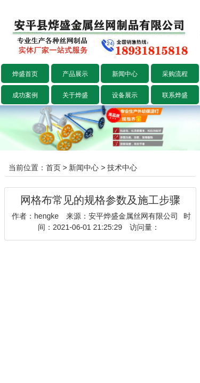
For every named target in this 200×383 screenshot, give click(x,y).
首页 (53, 167)
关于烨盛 (75, 95)
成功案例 (25, 95)
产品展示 (75, 74)
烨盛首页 (25, 74)
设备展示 (125, 95)
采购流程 (175, 74)
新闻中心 (125, 74)
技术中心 (122, 167)
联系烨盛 (175, 95)
